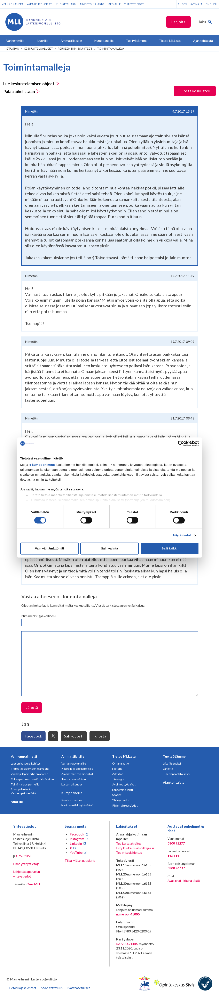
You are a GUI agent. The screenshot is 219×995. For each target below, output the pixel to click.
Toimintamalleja (110, 48)
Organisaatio (120, 763)
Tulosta (99, 736)
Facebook (33, 736)
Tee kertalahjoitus (128, 843)
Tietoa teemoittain (73, 779)
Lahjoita (178, 21)
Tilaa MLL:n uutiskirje (80, 860)
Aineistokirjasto (92, 4)
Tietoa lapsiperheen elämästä (30, 768)
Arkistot (117, 774)
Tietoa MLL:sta (124, 756)
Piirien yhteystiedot (125, 805)
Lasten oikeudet (71, 784)
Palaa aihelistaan (21, 91)
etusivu (13, 48)
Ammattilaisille (72, 756)
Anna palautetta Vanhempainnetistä (23, 791)
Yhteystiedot (134, 4)
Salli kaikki (170, 548)
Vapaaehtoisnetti (40, 4)
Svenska (196, 4)
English (211, 4)
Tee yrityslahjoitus (129, 852)
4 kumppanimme (42, 464)
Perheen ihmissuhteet (75, 48)
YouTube (76, 852)
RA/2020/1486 (127, 944)
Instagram (77, 839)
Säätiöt (117, 795)
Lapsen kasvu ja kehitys (26, 763)
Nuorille (17, 802)
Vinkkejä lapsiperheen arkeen (29, 774)
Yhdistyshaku (66, 4)
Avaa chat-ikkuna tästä (183, 880)
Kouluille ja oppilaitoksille (77, 768)
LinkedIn (76, 843)
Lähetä (31, 707)
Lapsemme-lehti (122, 789)
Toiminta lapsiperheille (25, 784)
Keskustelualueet (38, 48)
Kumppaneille (71, 793)
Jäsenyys (118, 779)
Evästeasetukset (78, 988)
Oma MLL (33, 884)
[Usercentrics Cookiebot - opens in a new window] (181, 443)
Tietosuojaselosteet (22, 988)
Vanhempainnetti (24, 756)
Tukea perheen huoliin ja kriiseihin (32, 779)
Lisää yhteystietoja (26, 864)
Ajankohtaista (174, 782)
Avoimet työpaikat (124, 784)
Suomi (182, 4)
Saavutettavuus (52, 988)
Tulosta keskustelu (195, 91)
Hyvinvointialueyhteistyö (77, 805)
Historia (117, 768)
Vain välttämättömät (49, 548)
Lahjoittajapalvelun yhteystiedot (26, 874)
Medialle (114, 4)
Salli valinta (109, 548)
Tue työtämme (174, 756)
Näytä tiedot (182, 535)
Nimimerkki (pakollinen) (38, 616)
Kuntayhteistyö (71, 800)
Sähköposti (74, 736)
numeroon (128, 914)
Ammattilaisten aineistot (77, 774)
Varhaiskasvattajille (73, 763)
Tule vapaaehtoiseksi (176, 774)
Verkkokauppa (12, 4)
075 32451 (24, 856)
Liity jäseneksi (172, 763)
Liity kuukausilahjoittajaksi (135, 848)
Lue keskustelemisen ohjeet (31, 83)
